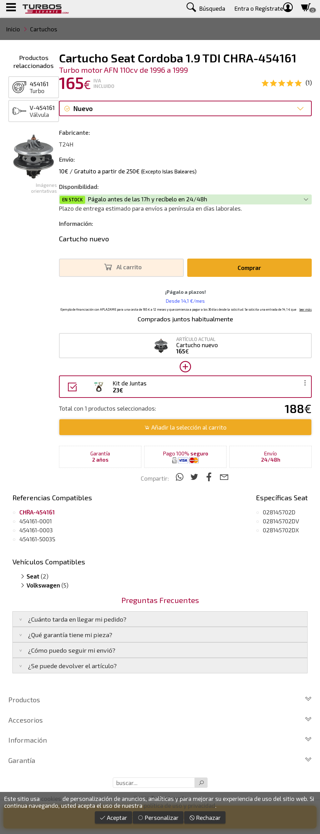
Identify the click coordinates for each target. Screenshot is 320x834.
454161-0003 (36, 529)
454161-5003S (37, 538)
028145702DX (281, 529)
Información (160, 740)
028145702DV (281, 521)
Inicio (13, 29)
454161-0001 (35, 521)
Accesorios (160, 720)
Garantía (160, 760)
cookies (51, 798)
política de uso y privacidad (179, 805)
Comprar (249, 267)
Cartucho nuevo (84, 238)
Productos (160, 699)
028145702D (279, 512)
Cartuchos (43, 29)
